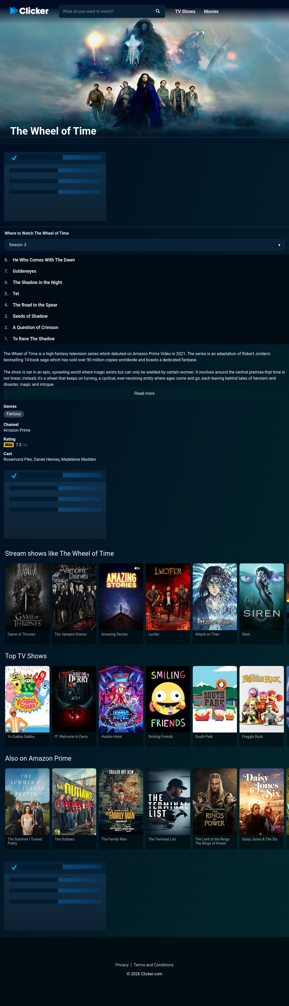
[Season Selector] (145, 244)
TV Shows (185, 11)
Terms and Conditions (154, 965)
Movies (211, 11)
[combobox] (112, 11)
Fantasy (14, 413)
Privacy (122, 965)
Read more (144, 393)
